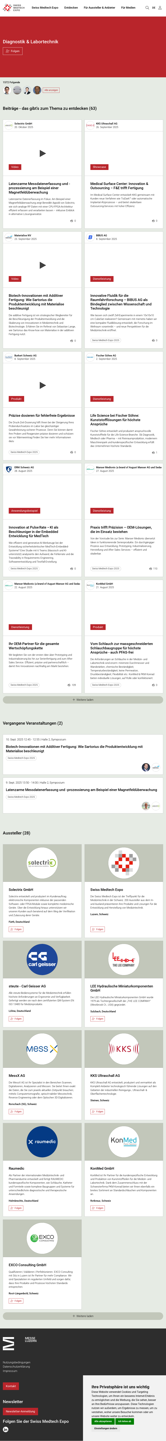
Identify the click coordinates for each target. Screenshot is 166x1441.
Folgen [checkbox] (16, 929)
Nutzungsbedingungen (16, 1362)
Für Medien (128, 8)
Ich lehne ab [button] (124, 1421)
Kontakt (11, 1386)
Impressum (10, 1371)
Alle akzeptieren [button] (103, 1421)
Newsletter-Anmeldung (20, 1411)
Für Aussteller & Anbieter (99, 8)
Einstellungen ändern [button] (105, 1428)
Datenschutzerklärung (16, 1366)
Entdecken (71, 8)
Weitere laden (83, 699)
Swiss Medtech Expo (45, 8)
